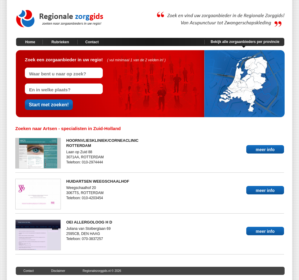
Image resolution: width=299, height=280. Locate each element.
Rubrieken (60, 42)
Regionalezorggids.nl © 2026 (102, 270)
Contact (92, 42)
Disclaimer (58, 270)
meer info (265, 149)
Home (30, 42)
